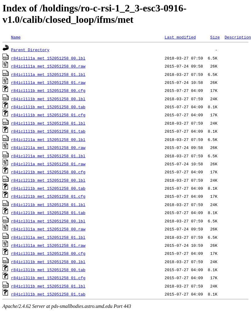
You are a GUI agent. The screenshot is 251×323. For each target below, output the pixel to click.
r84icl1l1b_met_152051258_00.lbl (48, 98)
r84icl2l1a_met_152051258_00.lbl (48, 139)
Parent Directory (30, 49)
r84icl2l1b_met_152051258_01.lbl (48, 204)
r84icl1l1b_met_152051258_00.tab (48, 107)
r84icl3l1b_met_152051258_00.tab (48, 269)
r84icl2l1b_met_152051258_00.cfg (48, 172)
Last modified (180, 37)
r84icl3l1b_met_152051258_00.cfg (48, 253)
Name (16, 37)
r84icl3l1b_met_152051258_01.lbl (48, 286)
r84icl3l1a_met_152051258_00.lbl (48, 221)
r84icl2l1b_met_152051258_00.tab (48, 188)
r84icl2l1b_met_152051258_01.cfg (48, 196)
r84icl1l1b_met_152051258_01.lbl (48, 123)
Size (215, 37)
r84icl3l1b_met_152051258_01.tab (48, 294)
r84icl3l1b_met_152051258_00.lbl (48, 261)
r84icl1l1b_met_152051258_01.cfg (48, 115)
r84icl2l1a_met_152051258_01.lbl (48, 156)
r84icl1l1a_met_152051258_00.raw (48, 66)
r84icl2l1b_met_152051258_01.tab (48, 212)
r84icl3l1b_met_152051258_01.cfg (48, 277)
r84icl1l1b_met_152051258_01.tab (48, 131)
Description (238, 37)
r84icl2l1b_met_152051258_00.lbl (48, 180)
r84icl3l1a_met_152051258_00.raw (48, 229)
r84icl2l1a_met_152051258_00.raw (48, 147)
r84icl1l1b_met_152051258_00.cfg (48, 90)
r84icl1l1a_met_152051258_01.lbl (48, 74)
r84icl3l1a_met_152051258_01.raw (48, 245)
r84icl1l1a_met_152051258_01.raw (48, 82)
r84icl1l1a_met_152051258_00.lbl (48, 58)
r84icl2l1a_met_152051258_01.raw (48, 164)
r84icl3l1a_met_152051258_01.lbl (48, 237)
